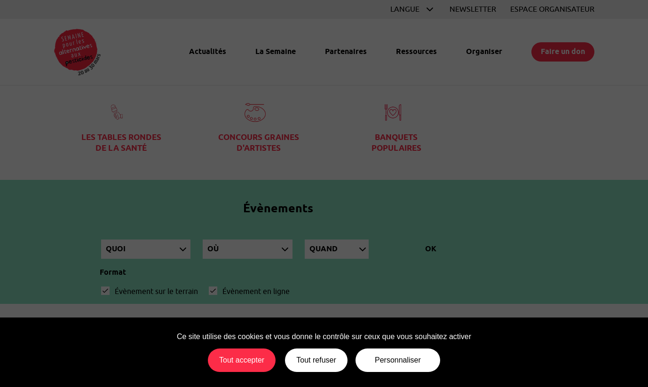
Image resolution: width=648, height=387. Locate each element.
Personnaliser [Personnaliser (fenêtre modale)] (398, 360)
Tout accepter (241, 360)
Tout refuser (316, 360)
